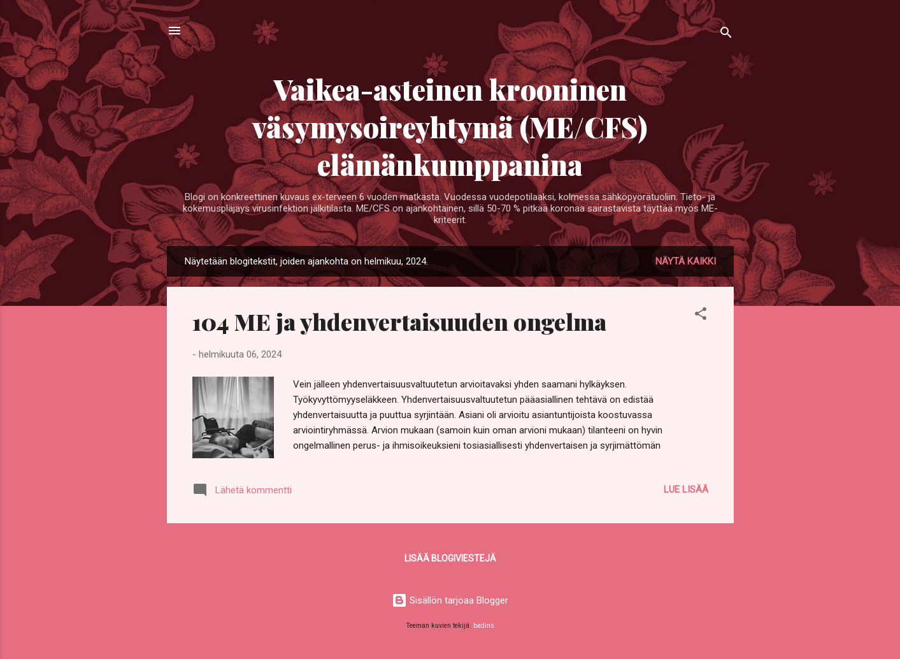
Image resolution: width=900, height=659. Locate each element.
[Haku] (726, 34)
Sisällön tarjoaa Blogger (450, 600)
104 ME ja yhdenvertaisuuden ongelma (399, 321)
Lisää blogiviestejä (450, 558)
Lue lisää (686, 489)
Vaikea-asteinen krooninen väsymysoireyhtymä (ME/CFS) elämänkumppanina (450, 126)
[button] (700, 316)
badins (483, 625)
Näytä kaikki (685, 261)
